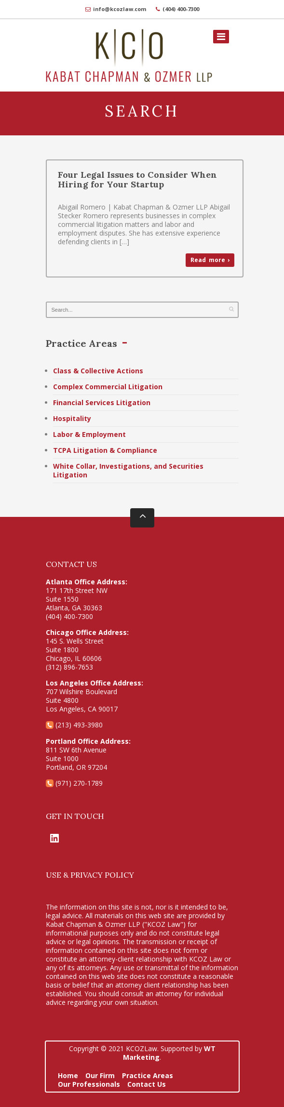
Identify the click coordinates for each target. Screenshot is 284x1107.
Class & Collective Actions (98, 370)
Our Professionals (89, 1084)
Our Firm (100, 1075)
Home (68, 1075)
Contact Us (146, 1084)
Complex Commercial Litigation (107, 386)
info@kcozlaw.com (119, 9)
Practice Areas (147, 1075)
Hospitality (72, 418)
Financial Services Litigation (101, 402)
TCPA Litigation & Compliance (105, 450)
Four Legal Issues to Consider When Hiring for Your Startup (137, 179)
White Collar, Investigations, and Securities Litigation (128, 470)
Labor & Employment (89, 434)
